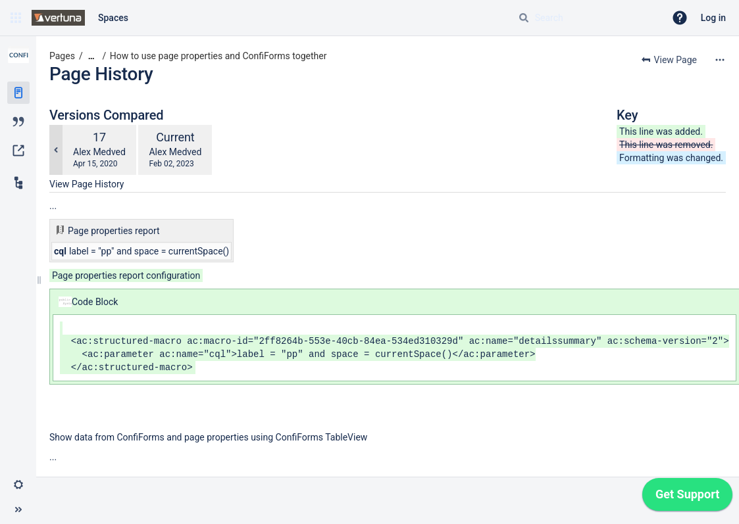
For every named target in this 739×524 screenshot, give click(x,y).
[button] (16, 18)
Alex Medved (99, 152)
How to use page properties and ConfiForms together (218, 56)
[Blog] (18, 121)
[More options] (719, 60)
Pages (62, 56)
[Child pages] (18, 183)
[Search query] (586, 17)
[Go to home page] (58, 17)
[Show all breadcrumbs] (91, 56)
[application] (687, 497)
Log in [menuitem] (713, 17)
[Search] (524, 17)
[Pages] (18, 93)
